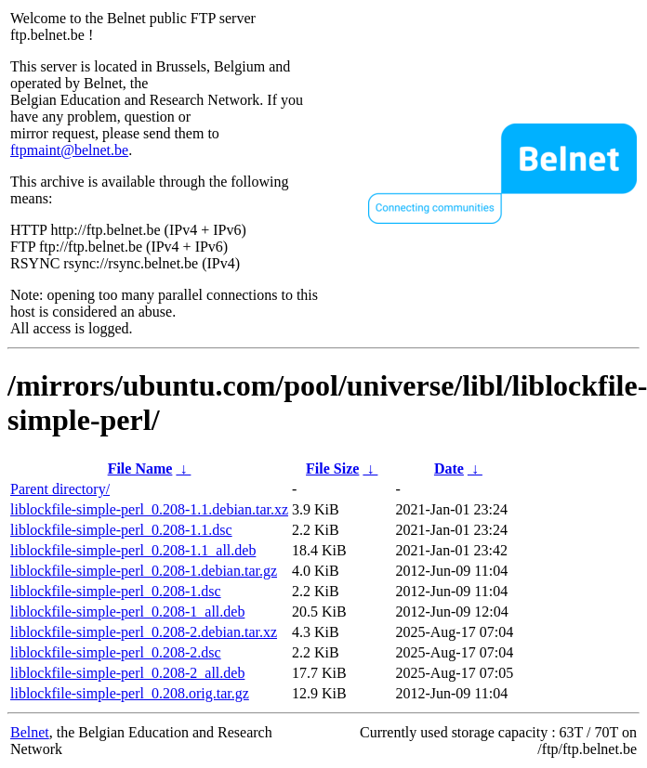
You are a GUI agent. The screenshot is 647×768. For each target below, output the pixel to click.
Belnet (29, 732)
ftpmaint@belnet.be (69, 150)
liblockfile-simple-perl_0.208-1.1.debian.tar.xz (149, 509)
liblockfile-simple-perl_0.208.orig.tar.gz (129, 693)
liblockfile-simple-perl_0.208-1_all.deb (127, 611)
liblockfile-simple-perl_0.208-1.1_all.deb (133, 550)
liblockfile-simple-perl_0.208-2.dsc (115, 652)
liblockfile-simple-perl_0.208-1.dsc (115, 591)
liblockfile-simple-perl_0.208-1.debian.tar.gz (143, 571)
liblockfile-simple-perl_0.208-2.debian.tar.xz (143, 632)
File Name (140, 468)
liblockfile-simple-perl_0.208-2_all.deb (127, 673)
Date (449, 468)
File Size (332, 468)
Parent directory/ (60, 489)
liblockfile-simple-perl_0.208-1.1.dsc (121, 530)
